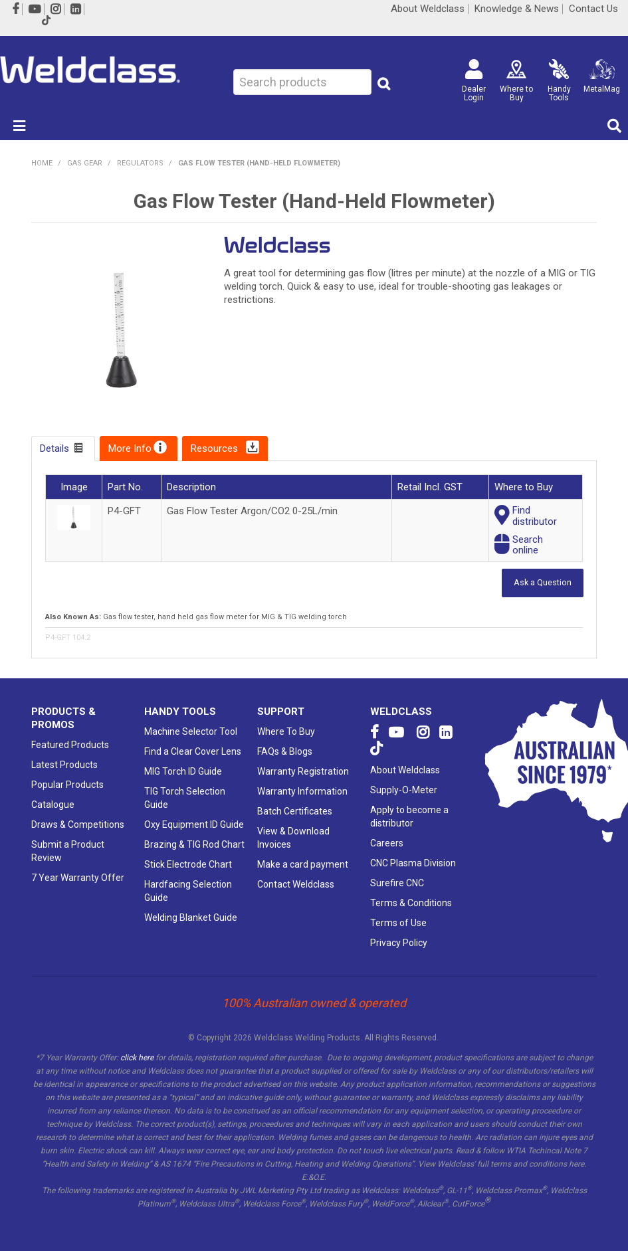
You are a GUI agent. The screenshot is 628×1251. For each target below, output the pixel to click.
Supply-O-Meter (403, 790)
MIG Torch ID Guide (183, 771)
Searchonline (527, 545)
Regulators (140, 163)
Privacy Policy (398, 942)
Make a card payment (302, 864)
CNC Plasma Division (413, 863)
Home (41, 163)
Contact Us (593, 9)
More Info (130, 448)
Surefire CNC (397, 883)
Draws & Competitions (77, 824)
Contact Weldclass (295, 884)
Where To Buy (286, 731)
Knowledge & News (516, 9)
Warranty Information (302, 791)
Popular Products (67, 784)
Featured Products (70, 744)
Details (54, 448)
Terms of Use (398, 922)
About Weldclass (428, 9)
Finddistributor (534, 516)
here (576, 1164)
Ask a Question (543, 582)
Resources (214, 448)
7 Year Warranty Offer (77, 877)
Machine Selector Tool (190, 731)
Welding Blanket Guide (190, 917)
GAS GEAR (84, 163)
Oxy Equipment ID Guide (194, 824)
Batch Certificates (294, 811)
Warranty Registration (303, 771)
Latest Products (64, 764)
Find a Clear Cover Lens (192, 751)
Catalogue (52, 804)
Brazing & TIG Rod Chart (194, 844)
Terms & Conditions (411, 903)
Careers (386, 843)
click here (137, 1057)
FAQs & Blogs (284, 751)
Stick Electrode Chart (188, 864)
